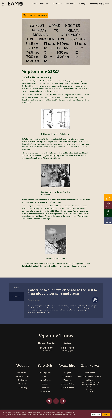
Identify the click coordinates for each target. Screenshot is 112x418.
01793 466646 (89, 372)
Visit (34, 3)
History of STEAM (22, 376)
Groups (45, 384)
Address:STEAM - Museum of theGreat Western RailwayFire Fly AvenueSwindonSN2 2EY (89, 385)
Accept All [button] (105, 414)
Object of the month (37, 15)
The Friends (22, 380)
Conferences (67, 376)
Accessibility (44, 387)
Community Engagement (99, 3)
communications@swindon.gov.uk (39, 312)
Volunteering (22, 387)
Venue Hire (69, 3)
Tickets (44, 376)
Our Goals (22, 384)
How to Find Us (45, 380)
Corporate (16, 297)
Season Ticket (45, 391)
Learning (81, 3)
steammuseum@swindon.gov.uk (90, 376)
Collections (55, 3)
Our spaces (67, 372)
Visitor (16, 288)
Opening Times (44, 372)
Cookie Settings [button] (96, 414)
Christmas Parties (67, 384)
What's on (44, 3)
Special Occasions (67, 387)
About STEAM (22, 372)
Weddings (67, 380)
